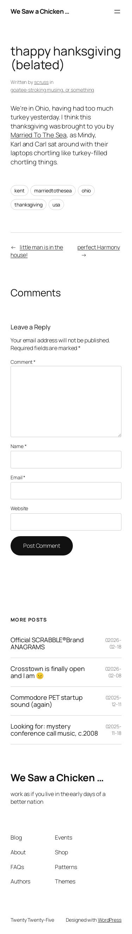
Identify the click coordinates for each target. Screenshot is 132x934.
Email (18, 477)
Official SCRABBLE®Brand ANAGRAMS (47, 643)
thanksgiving (28, 204)
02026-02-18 (113, 643)
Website (19, 508)
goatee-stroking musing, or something (52, 89)
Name (18, 446)
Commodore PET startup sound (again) (47, 701)
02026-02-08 (113, 672)
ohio (86, 190)
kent (19, 190)
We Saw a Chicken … (40, 11)
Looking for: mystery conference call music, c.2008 (54, 730)
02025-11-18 (113, 730)
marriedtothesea (53, 190)
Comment (23, 362)
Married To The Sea (39, 135)
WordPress (109, 919)
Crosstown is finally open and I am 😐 (48, 672)
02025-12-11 (113, 701)
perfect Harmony (98, 247)
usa (56, 204)
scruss (41, 82)
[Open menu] (117, 11)
